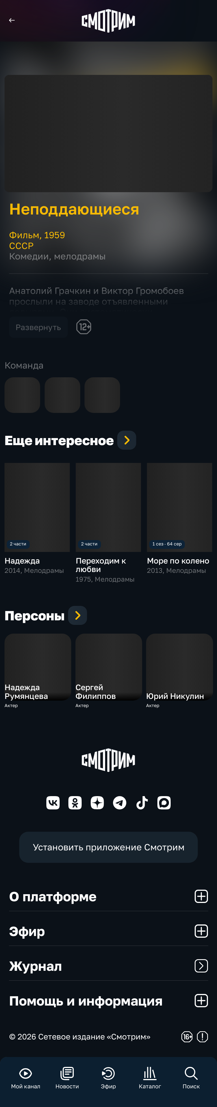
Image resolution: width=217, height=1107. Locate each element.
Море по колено (178, 560)
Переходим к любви (101, 565)
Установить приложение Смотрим (109, 847)
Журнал (108, 966)
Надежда (22, 560)
